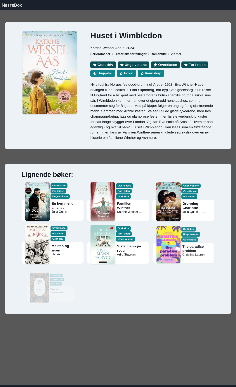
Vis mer (176, 54)
